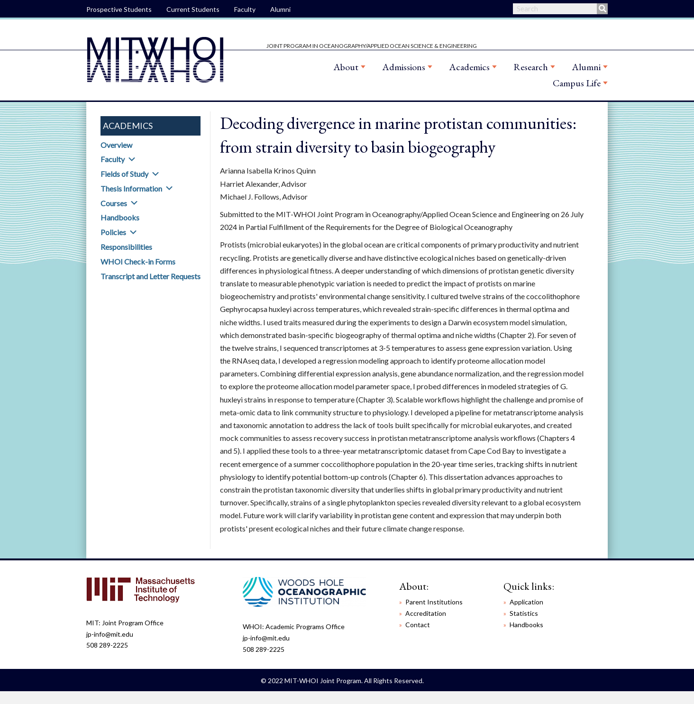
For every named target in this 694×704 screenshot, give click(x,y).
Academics (469, 67)
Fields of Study (124, 173)
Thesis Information (131, 188)
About (345, 67)
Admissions (403, 67)
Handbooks (119, 217)
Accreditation (425, 613)
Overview (116, 144)
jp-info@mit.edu (109, 634)
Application (526, 602)
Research (530, 67)
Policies (113, 232)
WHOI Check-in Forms (137, 261)
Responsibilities (126, 246)
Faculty (245, 9)
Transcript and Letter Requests (150, 276)
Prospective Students (119, 9)
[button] (132, 159)
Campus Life (577, 83)
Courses (113, 203)
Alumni (280, 9)
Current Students (192, 9)
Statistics (524, 613)
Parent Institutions (434, 602)
